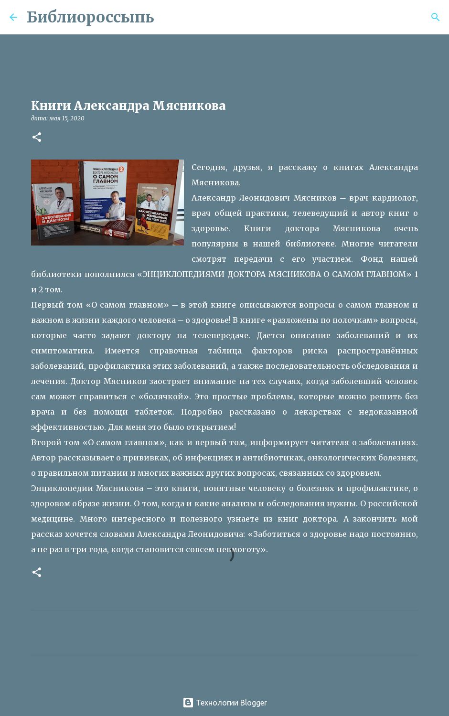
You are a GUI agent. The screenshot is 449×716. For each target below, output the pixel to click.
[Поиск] (167, 17)
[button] (37, 137)
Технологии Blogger (224, 702)
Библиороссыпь (90, 17)
